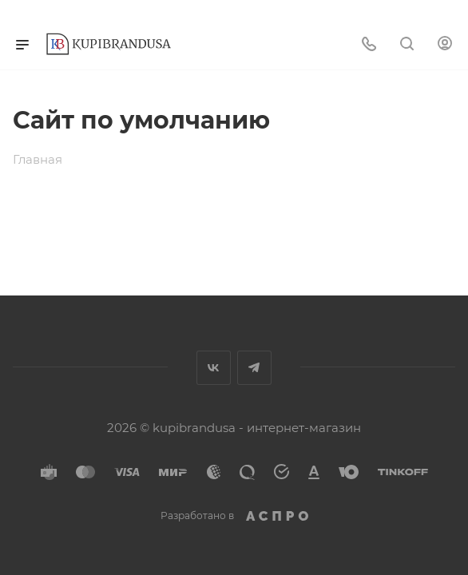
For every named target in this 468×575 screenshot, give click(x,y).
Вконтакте (213, 368)
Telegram (254, 368)
